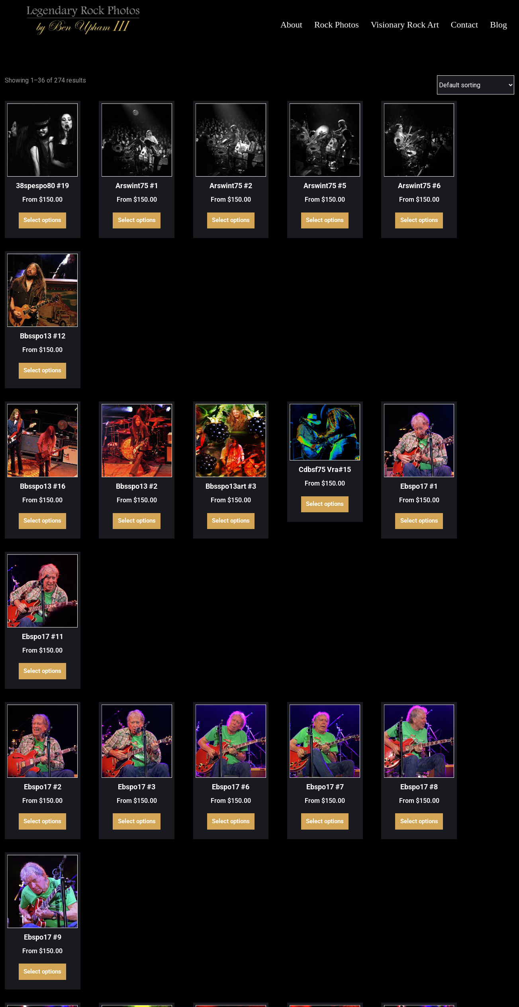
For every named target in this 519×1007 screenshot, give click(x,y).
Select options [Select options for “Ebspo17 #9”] (480, 499)
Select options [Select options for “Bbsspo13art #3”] (215, 356)
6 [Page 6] (272, 948)
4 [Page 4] (244, 948)
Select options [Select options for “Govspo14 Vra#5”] (39, 755)
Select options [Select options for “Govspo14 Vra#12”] (304, 627)
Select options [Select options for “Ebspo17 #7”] (304, 499)
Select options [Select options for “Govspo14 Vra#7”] (215, 755)
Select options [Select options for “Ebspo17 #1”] (392, 356)
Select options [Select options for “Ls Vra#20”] (304, 883)
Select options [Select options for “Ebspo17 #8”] (392, 499)
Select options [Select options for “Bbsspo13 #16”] (39, 356)
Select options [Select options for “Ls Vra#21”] (392, 883)
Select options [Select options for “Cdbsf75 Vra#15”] (304, 341)
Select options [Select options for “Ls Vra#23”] (480, 883)
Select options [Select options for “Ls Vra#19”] (215, 883)
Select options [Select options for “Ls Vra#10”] (304, 755)
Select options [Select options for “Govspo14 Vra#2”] (392, 627)
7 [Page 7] (285, 948)
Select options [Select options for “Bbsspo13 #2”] (127, 356)
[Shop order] (475, 84)
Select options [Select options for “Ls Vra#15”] (480, 755)
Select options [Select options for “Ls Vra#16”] (39, 883)
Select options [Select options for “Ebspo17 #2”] (39, 499)
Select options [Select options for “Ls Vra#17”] (127, 883)
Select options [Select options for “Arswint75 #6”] (392, 213)
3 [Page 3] (231, 948)
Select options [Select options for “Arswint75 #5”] (304, 213)
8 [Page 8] (299, 948)
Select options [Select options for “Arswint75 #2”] (215, 213)
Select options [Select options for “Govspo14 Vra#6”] (127, 755)
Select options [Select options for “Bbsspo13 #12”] (480, 213)
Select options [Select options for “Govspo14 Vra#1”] (39, 627)
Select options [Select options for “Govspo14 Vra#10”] (127, 627)
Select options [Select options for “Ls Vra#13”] (392, 755)
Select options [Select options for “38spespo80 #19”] (39, 213)
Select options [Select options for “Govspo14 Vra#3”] (480, 627)
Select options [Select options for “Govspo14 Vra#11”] (215, 627)
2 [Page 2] (217, 948)
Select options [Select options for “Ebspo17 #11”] (480, 356)
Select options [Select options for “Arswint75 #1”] (127, 213)
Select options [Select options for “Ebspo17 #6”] (215, 499)
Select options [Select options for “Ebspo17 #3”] (127, 499)
